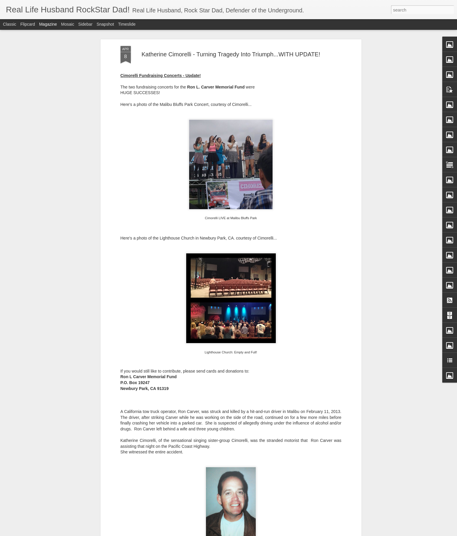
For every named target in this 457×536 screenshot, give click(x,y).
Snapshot (105, 24)
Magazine (48, 24)
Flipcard (27, 24)
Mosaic (67, 24)
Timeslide (127, 24)
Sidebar (85, 24)
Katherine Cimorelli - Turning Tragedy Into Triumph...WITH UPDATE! (230, 54)
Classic (9, 24)
